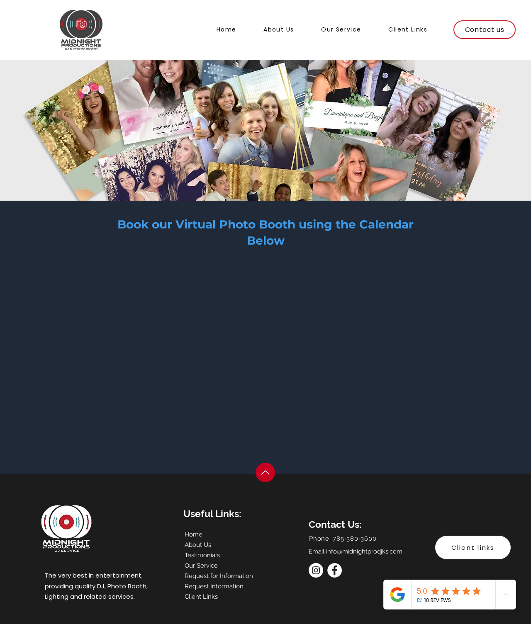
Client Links (201, 596)
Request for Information (214, 576)
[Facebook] (334, 570)
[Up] (265, 472)
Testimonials (202, 555)
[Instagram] (316, 570)
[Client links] (473, 547)
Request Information (214, 586)
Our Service (201, 565)
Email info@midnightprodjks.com (355, 551)
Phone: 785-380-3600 (342, 538)
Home (193, 534)
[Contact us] (484, 29)
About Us (198, 545)
